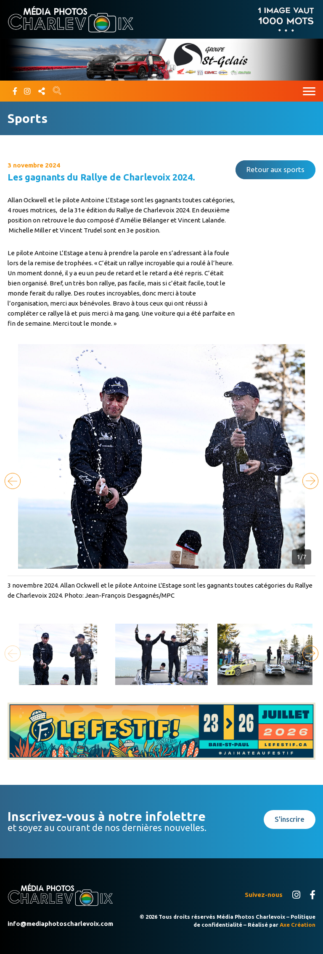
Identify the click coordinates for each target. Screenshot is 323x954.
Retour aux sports (275, 169)
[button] (310, 481)
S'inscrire (289, 819)
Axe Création (297, 925)
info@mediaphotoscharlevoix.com (60, 923)
